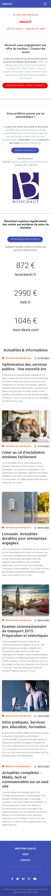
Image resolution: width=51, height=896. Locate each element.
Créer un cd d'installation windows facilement (23, 454)
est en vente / (25, 28)
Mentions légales (25, 848)
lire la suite (18, 401)
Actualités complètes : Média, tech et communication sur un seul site (25, 780)
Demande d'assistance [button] (25, 150)
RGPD (25, 854)
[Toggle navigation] (45, 3)
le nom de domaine (25, 14)
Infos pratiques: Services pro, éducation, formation (24, 724)
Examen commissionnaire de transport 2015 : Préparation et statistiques (25, 631)
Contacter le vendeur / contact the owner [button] (25, 85)
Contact (25, 860)
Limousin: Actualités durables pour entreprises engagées (24, 538)
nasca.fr (25, 22)
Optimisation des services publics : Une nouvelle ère (24, 366)
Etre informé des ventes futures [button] (25, 239)
